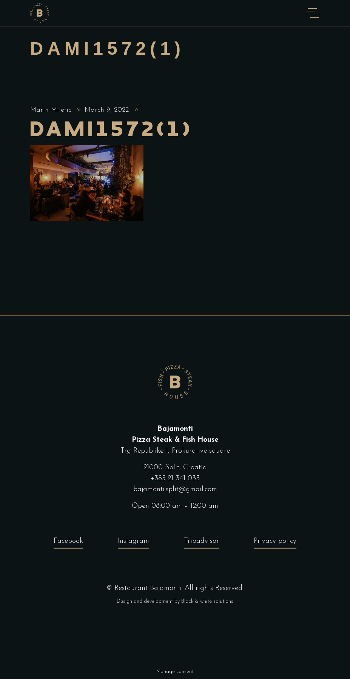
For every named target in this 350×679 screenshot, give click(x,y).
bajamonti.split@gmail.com (175, 489)
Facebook (68, 543)
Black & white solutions (207, 601)
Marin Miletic (52, 110)
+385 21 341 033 (175, 478)
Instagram (133, 543)
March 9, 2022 (108, 110)
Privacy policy (275, 543)
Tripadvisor (201, 543)
